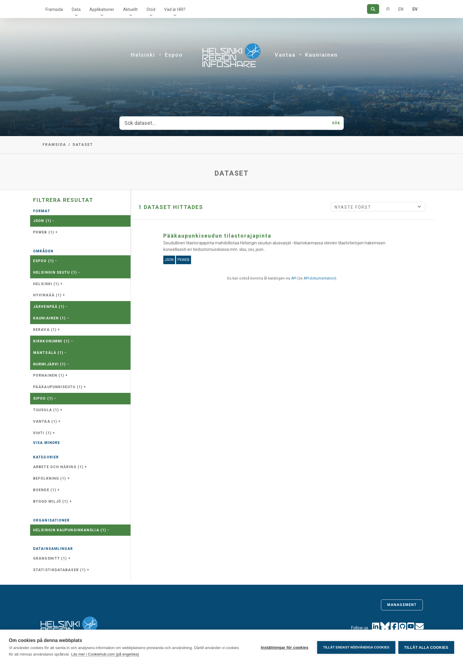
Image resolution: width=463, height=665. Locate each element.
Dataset (83, 145)
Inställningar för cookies (284, 647)
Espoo (174, 55)
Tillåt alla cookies (426, 647)
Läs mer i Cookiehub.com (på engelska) (105, 654)
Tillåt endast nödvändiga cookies (356, 647)
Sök (336, 123)
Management (402, 605)
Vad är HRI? (174, 9)
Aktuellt (130, 9)
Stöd (150, 9)
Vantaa (285, 55)
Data (76, 9)
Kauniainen (321, 55)
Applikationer (101, 9)
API (293, 278)
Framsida (54, 9)
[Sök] (373, 9)
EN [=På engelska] (400, 9)
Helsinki (143, 55)
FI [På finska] (388, 9)
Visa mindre (46, 443)
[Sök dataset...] (224, 123)
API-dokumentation (319, 278)
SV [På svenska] (415, 9)
